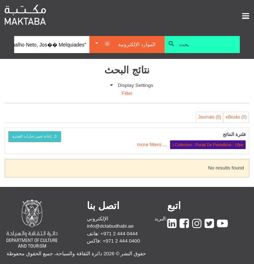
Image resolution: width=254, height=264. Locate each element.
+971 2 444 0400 (121, 241)
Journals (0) (209, 117)
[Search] (51, 44)
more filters (149, 144)
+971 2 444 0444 (119, 233)
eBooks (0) (236, 117)
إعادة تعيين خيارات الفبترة (32, 136)
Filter (126, 93)
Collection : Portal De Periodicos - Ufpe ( (207, 145)
